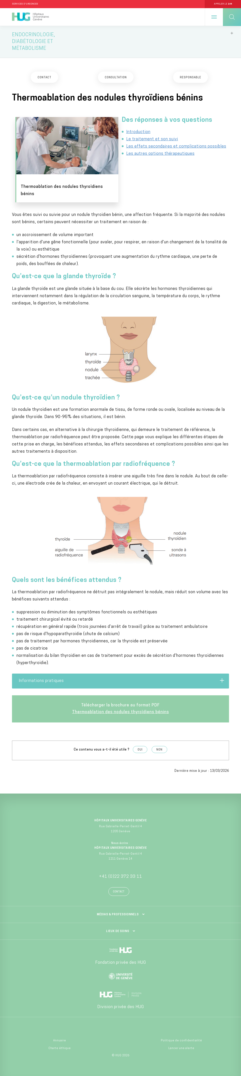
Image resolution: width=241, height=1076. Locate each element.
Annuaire (59, 1039)
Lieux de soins (117, 929)
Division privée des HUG (120, 1005)
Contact (119, 890)
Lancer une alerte (181, 1046)
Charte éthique (59, 1046)
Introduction (138, 133)
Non (159, 748)
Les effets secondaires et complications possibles (176, 147)
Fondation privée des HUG (120, 961)
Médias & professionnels (118, 912)
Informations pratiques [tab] (121, 679)
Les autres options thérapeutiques (160, 155)
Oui (140, 748)
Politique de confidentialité (181, 1039)
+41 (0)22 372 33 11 (120, 875)
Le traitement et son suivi (152, 140)
